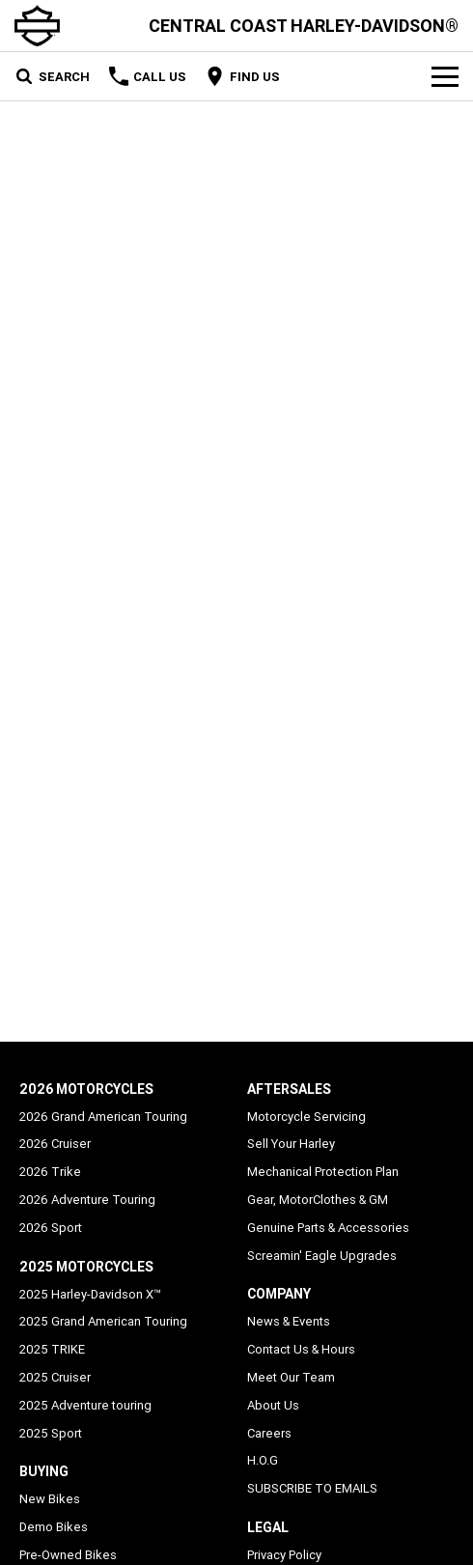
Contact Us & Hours (301, 1349)
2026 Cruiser (55, 1143)
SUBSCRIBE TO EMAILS (312, 1488)
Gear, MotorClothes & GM (317, 1199)
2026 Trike (50, 1171)
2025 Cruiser (55, 1377)
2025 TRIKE (52, 1349)
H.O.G (262, 1460)
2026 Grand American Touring (103, 1116)
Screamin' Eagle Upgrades (322, 1255)
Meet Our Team (291, 1377)
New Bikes (49, 1499)
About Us (273, 1405)
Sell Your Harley (291, 1143)
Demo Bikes (53, 1527)
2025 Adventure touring (85, 1405)
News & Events (288, 1321)
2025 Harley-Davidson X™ (90, 1294)
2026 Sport (50, 1227)
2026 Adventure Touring (87, 1199)
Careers (269, 1433)
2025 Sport (50, 1433)
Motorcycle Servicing (306, 1116)
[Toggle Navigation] (445, 76)
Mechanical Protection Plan (323, 1171)
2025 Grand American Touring (103, 1321)
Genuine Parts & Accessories (328, 1227)
